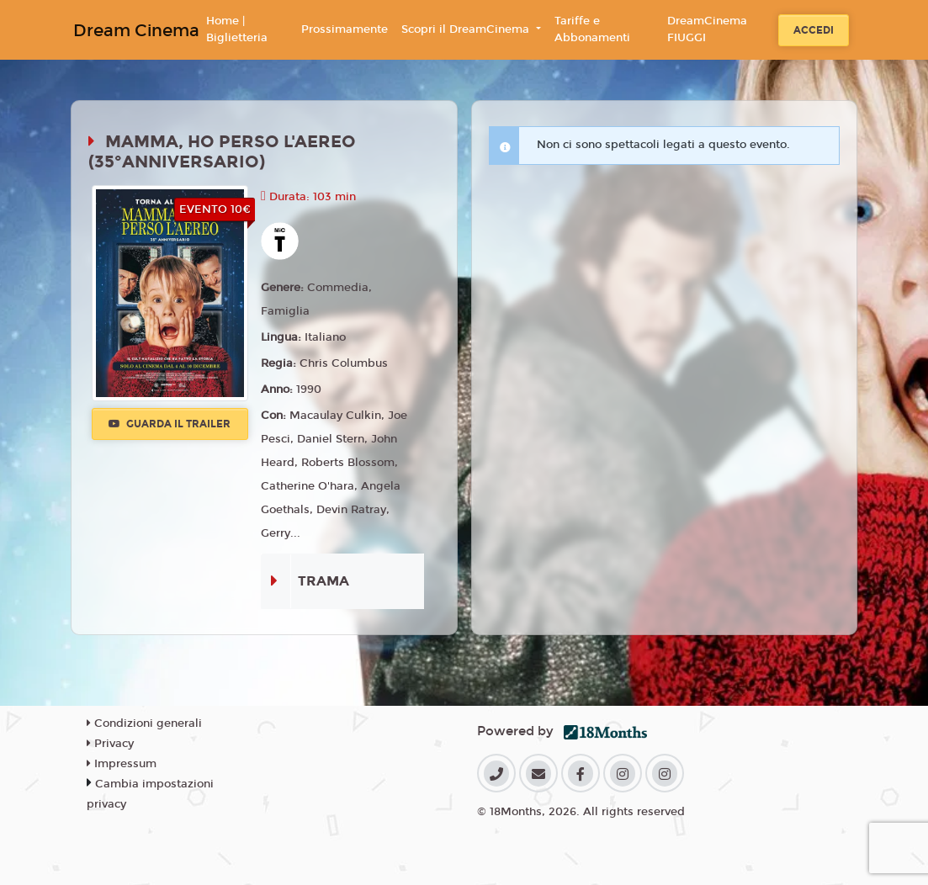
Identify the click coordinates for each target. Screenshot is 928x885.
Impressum (121, 764)
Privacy (110, 743)
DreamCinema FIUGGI (707, 29)
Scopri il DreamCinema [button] (467, 29)
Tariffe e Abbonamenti (592, 29)
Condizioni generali (144, 723)
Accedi (813, 30)
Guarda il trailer (170, 424)
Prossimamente (344, 29)
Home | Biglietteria (237, 29)
